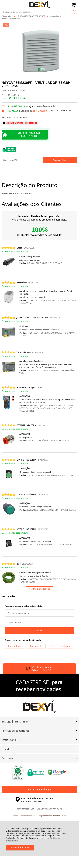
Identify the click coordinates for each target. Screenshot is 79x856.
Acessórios (54, 16)
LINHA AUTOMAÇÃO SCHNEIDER (31, 16)
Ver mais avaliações (39, 588)
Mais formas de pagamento (14, 117)
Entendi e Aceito (20, 847)
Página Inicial (7, 16)
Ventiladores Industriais (11, 18)
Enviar (39, 630)
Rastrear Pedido (21, 722)
